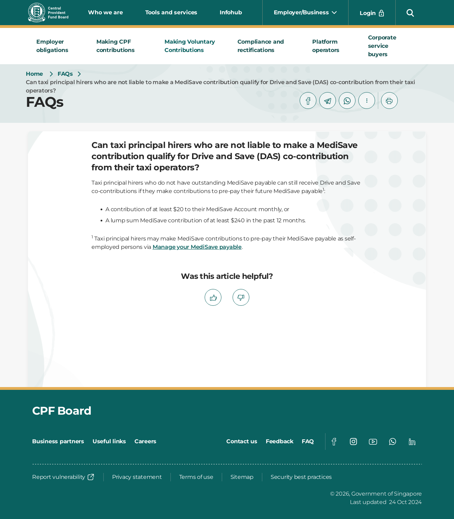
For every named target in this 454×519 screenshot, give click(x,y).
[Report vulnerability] (63, 477)
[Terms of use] (196, 477)
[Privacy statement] (137, 477)
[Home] (34, 74)
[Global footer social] (333, 441)
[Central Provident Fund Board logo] (52, 12)
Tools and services (171, 12)
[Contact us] (241, 441)
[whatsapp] (347, 100)
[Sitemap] (242, 477)
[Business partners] (58, 441)
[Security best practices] (301, 477)
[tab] (58, 46)
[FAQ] (308, 441)
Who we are (105, 12)
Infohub (231, 12)
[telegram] (327, 100)
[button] (410, 12)
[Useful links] (109, 441)
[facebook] (308, 100)
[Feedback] (279, 441)
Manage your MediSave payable (197, 247)
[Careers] (145, 441)
